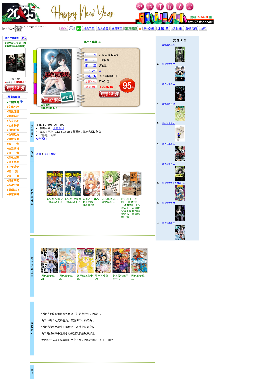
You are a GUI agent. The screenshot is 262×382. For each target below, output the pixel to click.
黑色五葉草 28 (168, 164)
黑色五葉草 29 (168, 144)
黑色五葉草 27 (168, 203)
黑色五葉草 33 (168, 64)
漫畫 (38, 154)
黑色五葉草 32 (168, 84)
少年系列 (58, 128)
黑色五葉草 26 (168, 223)
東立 (101, 70)
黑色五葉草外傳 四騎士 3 (173, 183)
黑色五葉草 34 (168, 45)
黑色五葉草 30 (168, 123)
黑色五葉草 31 (168, 104)
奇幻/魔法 (50, 154)
